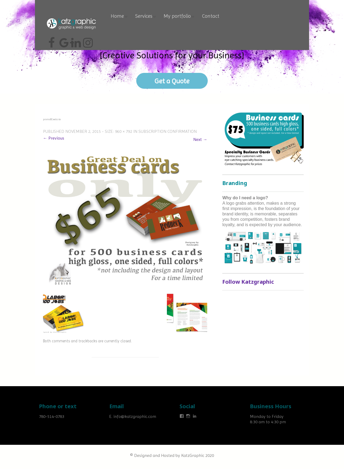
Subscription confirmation (167, 131)
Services (143, 17)
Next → (200, 139)
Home (117, 17)
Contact (210, 17)
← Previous (53, 138)
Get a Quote (172, 81)
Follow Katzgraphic (248, 281)
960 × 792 (123, 131)
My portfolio (177, 17)
